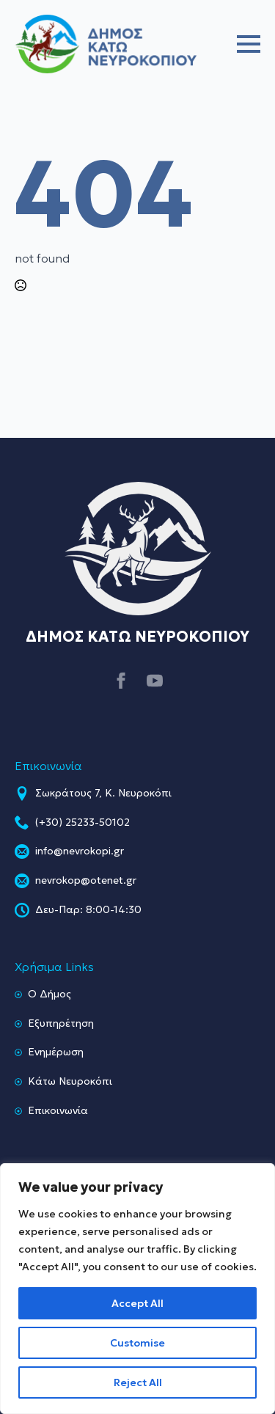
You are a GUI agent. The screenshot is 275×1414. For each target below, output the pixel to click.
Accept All (137, 1303)
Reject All (138, 1382)
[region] (137, 1288)
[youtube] (155, 681)
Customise (137, 1342)
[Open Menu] (248, 44)
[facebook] (121, 681)
